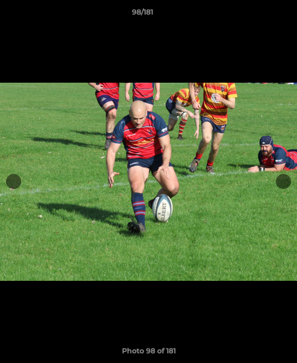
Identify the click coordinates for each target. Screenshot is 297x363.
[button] (261, 14)
